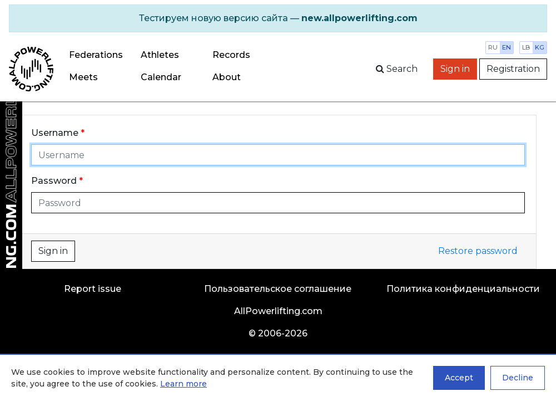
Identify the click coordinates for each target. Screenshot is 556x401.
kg (539, 47)
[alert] (278, 18)
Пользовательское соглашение (277, 288)
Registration (513, 68)
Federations (96, 55)
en (506, 47)
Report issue (92, 288)
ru (493, 47)
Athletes (160, 55)
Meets (83, 77)
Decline (517, 378)
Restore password (478, 251)
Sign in (455, 68)
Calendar (161, 77)
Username (54, 133)
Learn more (183, 384)
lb (526, 47)
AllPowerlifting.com (278, 311)
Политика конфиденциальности (463, 288)
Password (54, 180)
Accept (459, 378)
